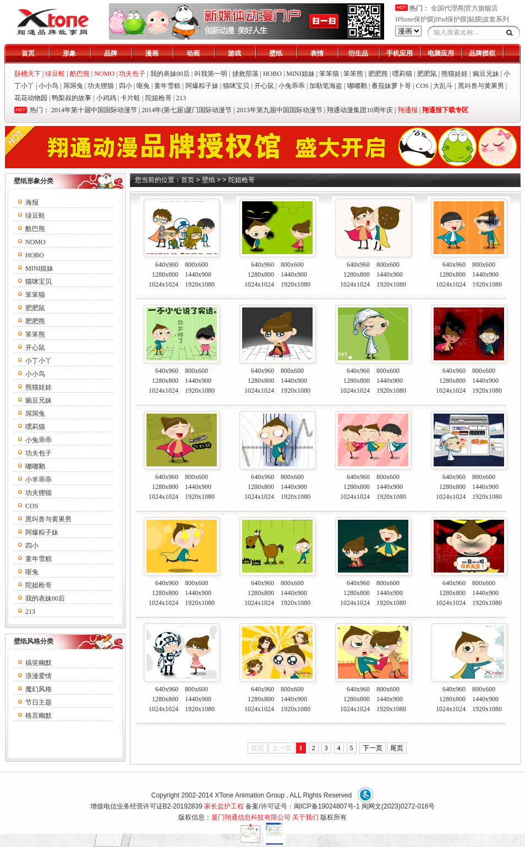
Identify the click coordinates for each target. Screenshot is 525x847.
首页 (28, 53)
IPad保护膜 (451, 19)
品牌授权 (482, 53)
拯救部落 (245, 74)
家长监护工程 (224, 806)
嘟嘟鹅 (357, 86)
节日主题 (38, 702)
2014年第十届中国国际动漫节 (94, 110)
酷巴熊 (35, 229)
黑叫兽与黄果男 (481, 86)
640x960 (166, 264)
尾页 (396, 748)
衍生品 (358, 53)
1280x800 (165, 274)
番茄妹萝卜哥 (391, 86)
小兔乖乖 (291, 86)
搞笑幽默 (38, 663)
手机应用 (399, 53)
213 (181, 98)
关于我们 (305, 817)
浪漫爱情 (38, 676)
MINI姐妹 (300, 74)
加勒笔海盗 (325, 86)
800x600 (196, 264)
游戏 (234, 53)
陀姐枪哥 (158, 98)
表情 (317, 53)
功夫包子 (38, 453)
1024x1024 (163, 284)
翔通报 (408, 110)
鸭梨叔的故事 (71, 98)
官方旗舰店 (481, 8)
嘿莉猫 (402, 74)
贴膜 (475, 19)
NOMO (35, 242)
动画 (193, 53)
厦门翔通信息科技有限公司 (251, 817)
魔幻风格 (38, 689)
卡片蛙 (130, 98)
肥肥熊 (378, 74)
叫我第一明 (210, 74)
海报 (32, 202)
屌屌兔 (73, 86)
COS (422, 86)
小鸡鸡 (106, 98)
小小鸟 (48, 86)
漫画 (151, 53)
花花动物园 (30, 98)
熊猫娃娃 (454, 74)
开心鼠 (264, 86)
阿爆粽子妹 (201, 86)
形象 (69, 53)
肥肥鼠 (427, 74)
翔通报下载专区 (445, 110)
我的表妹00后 (170, 74)
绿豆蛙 (35, 215)
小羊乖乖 (38, 479)
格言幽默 (38, 715)
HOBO (272, 74)
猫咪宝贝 (236, 86)
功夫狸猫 (101, 86)
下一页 (372, 748)
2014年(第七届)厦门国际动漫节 (186, 110)
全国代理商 (447, 8)
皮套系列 (496, 19)
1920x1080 (200, 284)
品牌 (110, 53)
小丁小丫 (38, 361)
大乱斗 (443, 86)
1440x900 (198, 274)
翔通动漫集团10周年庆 (360, 110)
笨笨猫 (329, 74)
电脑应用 (441, 53)
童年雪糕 (167, 86)
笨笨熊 (353, 74)
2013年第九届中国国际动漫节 (279, 110)
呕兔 (143, 86)
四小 (125, 86)
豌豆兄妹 (486, 74)
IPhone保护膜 (414, 19)
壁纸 (275, 53)
